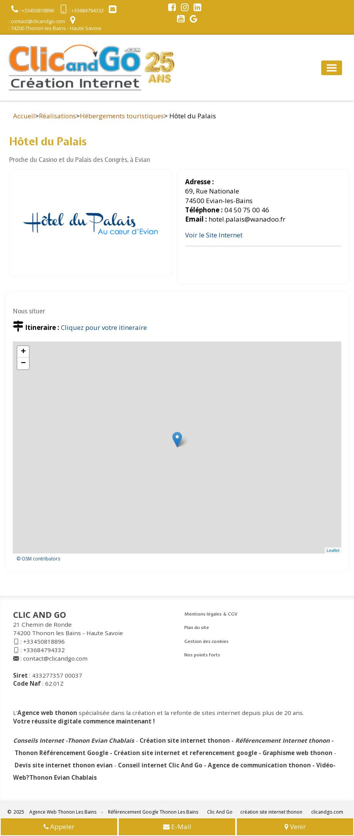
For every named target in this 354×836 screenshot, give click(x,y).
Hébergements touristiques (122, 115)
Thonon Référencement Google (61, 753)
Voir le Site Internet (214, 234)
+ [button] (23, 352)
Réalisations (57, 115)
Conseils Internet (38, 740)
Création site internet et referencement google (185, 753)
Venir (295, 827)
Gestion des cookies (206, 641)
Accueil (24, 115)
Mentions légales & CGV (211, 614)
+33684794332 (44, 650)
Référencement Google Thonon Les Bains (153, 812)
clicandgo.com (327, 812)
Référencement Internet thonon (282, 740)
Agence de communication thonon (259, 765)
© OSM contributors (38, 558)
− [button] (23, 363)
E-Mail (177, 827)
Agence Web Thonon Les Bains (62, 812)
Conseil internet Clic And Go (160, 765)
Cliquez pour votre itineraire (104, 327)
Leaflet (333, 550)
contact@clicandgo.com (55, 658)
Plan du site (196, 627)
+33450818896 (44, 641)
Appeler (59, 827)
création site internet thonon (271, 812)
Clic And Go (220, 812)
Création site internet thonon (185, 740)
